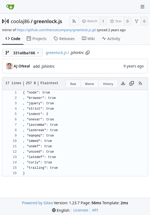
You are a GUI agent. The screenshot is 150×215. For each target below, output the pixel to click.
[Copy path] (87, 53)
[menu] (60, 210)
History (108, 84)
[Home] (10, 7)
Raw (73, 84)
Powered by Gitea (37, 202)
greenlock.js (48, 21)
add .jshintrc (44, 66)
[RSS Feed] (74, 21)
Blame (89, 84)
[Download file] (123, 83)
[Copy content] (131, 83)
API (95, 210)
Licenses (80, 210)
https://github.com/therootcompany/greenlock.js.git (56, 30)
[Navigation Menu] (142, 7)
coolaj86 (20, 21)
